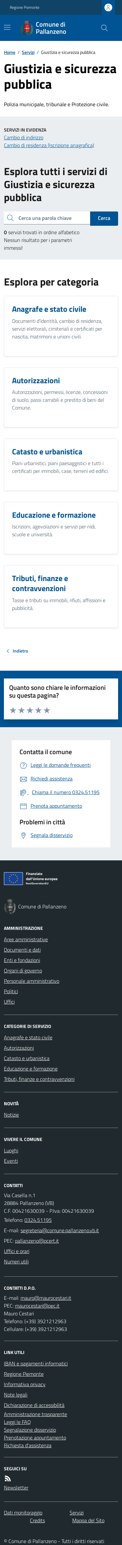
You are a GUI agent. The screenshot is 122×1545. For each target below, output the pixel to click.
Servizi (28, 52)
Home (9, 52)
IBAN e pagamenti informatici (36, 1363)
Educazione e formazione (31, 1068)
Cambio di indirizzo (23, 137)
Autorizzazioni (19, 1048)
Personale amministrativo (31, 981)
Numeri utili (16, 1261)
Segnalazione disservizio (30, 1430)
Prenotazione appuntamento (35, 1437)
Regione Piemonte (24, 7)
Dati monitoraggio (23, 1512)
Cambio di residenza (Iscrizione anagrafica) (49, 145)
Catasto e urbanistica (26, 1058)
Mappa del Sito (88, 1520)
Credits (37, 1520)
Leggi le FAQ (17, 1422)
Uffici (9, 1002)
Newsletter (16, 1487)
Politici (11, 991)
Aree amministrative (26, 939)
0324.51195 (38, 1220)
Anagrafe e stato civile (28, 1037)
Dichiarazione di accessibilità (34, 1405)
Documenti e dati (22, 950)
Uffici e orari (16, 1251)
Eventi (11, 1161)
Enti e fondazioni (22, 960)
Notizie (11, 1115)
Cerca (104, 218)
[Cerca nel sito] (101, 28)
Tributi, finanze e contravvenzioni (39, 1079)
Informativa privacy (25, 1384)
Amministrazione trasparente (35, 1414)
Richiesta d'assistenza (27, 1445)
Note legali (15, 1395)
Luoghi (11, 1150)
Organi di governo (23, 970)
